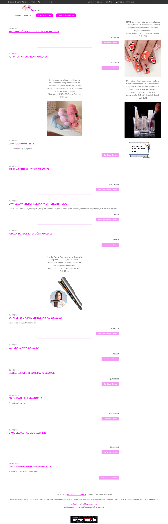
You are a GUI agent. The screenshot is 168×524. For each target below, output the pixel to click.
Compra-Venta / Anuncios (21, 15)
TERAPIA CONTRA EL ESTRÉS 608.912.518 (29, 169)
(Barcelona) (114, 184)
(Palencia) (115, 37)
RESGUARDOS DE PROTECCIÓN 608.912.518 (30, 233)
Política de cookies (89, 504)
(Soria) (116, 353)
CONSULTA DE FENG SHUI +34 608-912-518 (30, 466)
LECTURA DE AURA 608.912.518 (24, 347)
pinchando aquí (151, 499)
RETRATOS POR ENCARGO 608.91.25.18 (28, 56)
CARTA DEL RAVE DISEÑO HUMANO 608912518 (32, 373)
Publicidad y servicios (46, 2)
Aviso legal (75, 504)
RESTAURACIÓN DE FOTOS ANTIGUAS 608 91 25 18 (34, 31)
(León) (116, 214)
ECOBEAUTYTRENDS (76, 494)
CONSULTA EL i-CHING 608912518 (25, 398)
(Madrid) (115, 328)
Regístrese (109, 2)
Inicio (12, 2)
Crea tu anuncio (44, 15)
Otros (110, 43)
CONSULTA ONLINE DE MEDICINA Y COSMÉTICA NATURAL (38, 203)
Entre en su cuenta (95, 2)
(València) (115, 62)
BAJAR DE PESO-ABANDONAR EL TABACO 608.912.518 (35, 317)
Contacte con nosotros (26, 2)
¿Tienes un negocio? (66, 15)
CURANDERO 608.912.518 (21, 143)
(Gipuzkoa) (114, 447)
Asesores (109, 478)
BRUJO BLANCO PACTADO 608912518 (27, 432)
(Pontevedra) (113, 413)
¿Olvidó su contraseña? (125, 2)
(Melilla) (115, 239)
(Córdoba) (114, 379)
